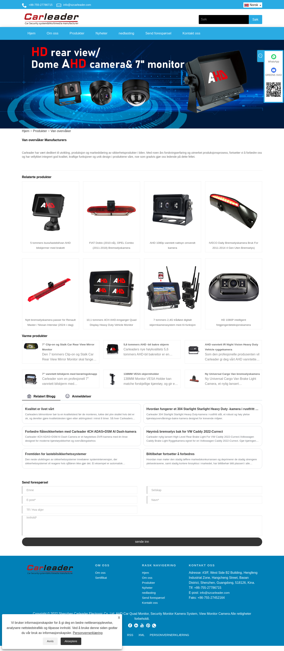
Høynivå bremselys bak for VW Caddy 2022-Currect (185, 436)
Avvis (50, 641)
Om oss (52, 33)
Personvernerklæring (88, 633)
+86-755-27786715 (41, 4)
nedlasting (126, 33)
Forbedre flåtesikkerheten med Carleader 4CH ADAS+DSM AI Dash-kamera (81, 436)
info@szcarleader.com (77, 4)
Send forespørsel (158, 33)
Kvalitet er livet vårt (40, 414)
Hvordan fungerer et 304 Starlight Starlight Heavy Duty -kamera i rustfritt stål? (203, 414)
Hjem (32, 33)
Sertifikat (101, 583)
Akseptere (71, 641)
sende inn (142, 547)
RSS (130, 640)
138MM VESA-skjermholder (141, 373)
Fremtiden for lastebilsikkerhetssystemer (56, 459)
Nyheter (101, 33)
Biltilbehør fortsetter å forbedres (171, 459)
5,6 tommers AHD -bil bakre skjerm (146, 344)
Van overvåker (61, 131)
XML (141, 640)
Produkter (77, 33)
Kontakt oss (191, 33)
